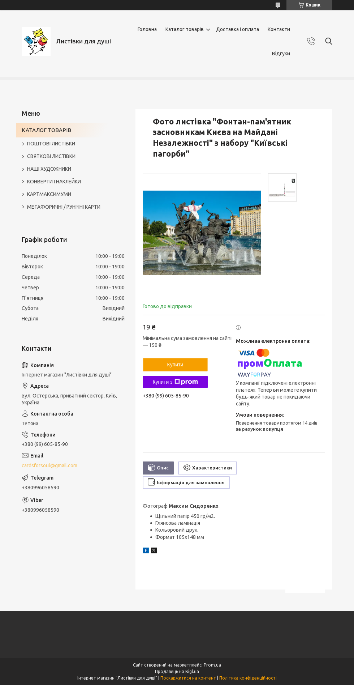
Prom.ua (212, 665)
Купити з (175, 382)
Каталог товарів (184, 29)
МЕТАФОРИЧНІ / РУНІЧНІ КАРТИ (63, 207)
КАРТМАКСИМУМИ (49, 194)
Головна (147, 29)
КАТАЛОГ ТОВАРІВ (46, 130)
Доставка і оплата (237, 29)
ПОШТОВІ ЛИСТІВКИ (51, 143)
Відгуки (281, 53)
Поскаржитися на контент (188, 678)
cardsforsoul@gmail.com (49, 465)
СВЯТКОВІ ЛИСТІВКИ (51, 156)
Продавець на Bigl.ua (177, 671)
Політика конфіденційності (248, 678)
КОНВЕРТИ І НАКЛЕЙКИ (54, 181)
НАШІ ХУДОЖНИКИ (49, 169)
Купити (175, 364)
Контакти (279, 29)
